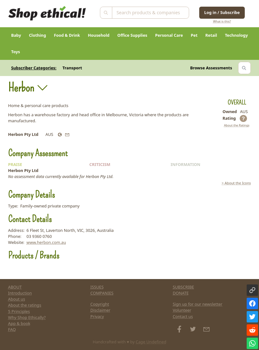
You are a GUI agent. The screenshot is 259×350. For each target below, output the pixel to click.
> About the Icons (236, 183)
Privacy (97, 316)
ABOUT (15, 287)
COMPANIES (102, 293)
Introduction (20, 293)
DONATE (181, 293)
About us (16, 299)
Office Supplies (132, 35)
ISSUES (97, 287)
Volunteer (182, 310)
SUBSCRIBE (183, 287)
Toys (15, 51)
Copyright (99, 304)
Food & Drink (67, 35)
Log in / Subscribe (222, 12)
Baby (16, 35)
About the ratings (24, 305)
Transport (72, 68)
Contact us (183, 316)
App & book (19, 323)
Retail (211, 35)
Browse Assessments (211, 68)
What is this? (222, 21)
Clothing (37, 35)
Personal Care (169, 35)
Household (98, 35)
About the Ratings (237, 125)
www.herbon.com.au (46, 242)
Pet (194, 35)
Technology (236, 35)
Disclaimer (100, 310)
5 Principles (19, 311)
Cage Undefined (151, 342)
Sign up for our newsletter (197, 304)
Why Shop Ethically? (27, 317)
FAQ (12, 329)
